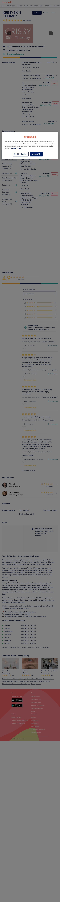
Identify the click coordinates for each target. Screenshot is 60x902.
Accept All (36, 154)
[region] (30, 145)
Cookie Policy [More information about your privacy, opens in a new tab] (16, 148)
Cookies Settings (21, 154)
